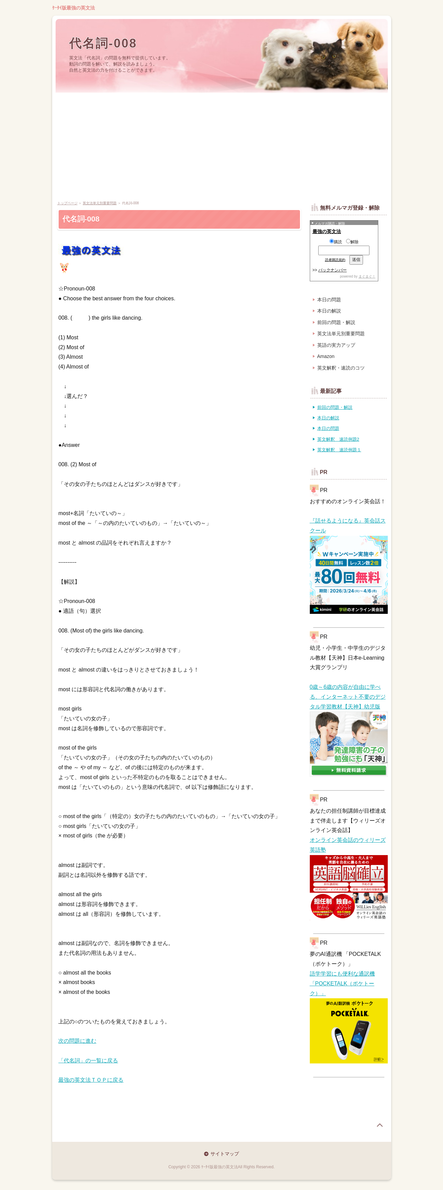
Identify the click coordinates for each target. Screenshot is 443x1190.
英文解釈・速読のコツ (341, 368)
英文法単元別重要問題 (100, 203)
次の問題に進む (77, 1041)
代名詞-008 (103, 43)
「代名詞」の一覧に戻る (88, 1060)
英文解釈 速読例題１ (339, 449)
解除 (352, 242)
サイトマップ (224, 1153)
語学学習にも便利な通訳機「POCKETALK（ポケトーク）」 (342, 983)
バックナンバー (332, 270)
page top (379, 1125)
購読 (335, 242)
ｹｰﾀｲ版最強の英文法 (73, 8)
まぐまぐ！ (367, 276)
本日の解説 (329, 311)
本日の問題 (329, 299)
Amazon (326, 356)
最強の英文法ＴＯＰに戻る (90, 1080)
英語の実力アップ (336, 345)
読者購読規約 (335, 260)
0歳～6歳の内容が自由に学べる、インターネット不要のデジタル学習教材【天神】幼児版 (348, 697)
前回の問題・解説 (336, 322)
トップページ (67, 203)
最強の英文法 (327, 231)
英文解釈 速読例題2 (338, 439)
